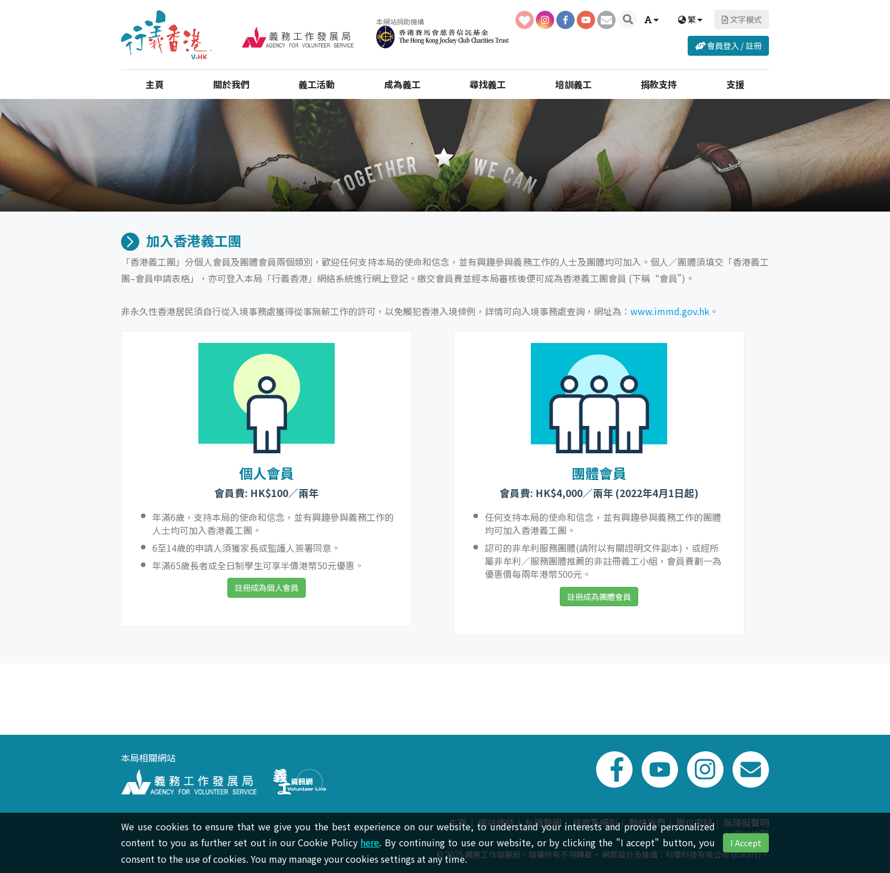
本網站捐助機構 (437, 31)
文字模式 (742, 18)
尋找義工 (487, 83)
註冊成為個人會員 (266, 587)
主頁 (154, 83)
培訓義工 (573, 83)
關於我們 (231, 83)
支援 (735, 83)
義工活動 (316, 83)
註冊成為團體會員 (599, 596)
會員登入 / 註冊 (728, 45)
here (369, 842)
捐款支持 (659, 83)
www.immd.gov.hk (669, 311)
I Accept (746, 843)
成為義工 (402, 83)
